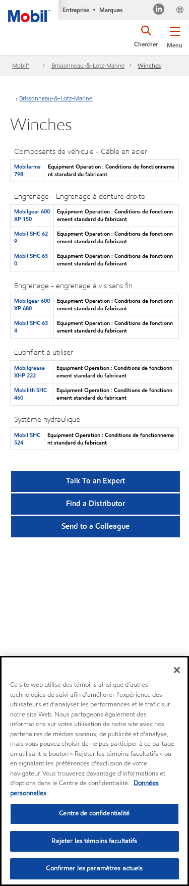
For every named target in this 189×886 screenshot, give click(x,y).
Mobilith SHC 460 (30, 394)
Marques (110, 10)
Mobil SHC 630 (31, 259)
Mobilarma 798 (27, 170)
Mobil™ (20, 65)
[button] (174, 35)
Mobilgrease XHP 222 (29, 371)
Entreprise (75, 10)
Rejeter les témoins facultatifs (94, 841)
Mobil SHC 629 (31, 237)
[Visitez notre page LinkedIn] (159, 10)
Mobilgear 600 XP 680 (32, 304)
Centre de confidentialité (94, 813)
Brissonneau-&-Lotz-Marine (87, 65)
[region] (94, 771)
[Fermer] (177, 670)
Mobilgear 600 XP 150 (32, 215)
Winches (149, 65)
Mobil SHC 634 (31, 327)
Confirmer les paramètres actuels (94, 868)
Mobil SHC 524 (27, 439)
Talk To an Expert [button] (95, 481)
